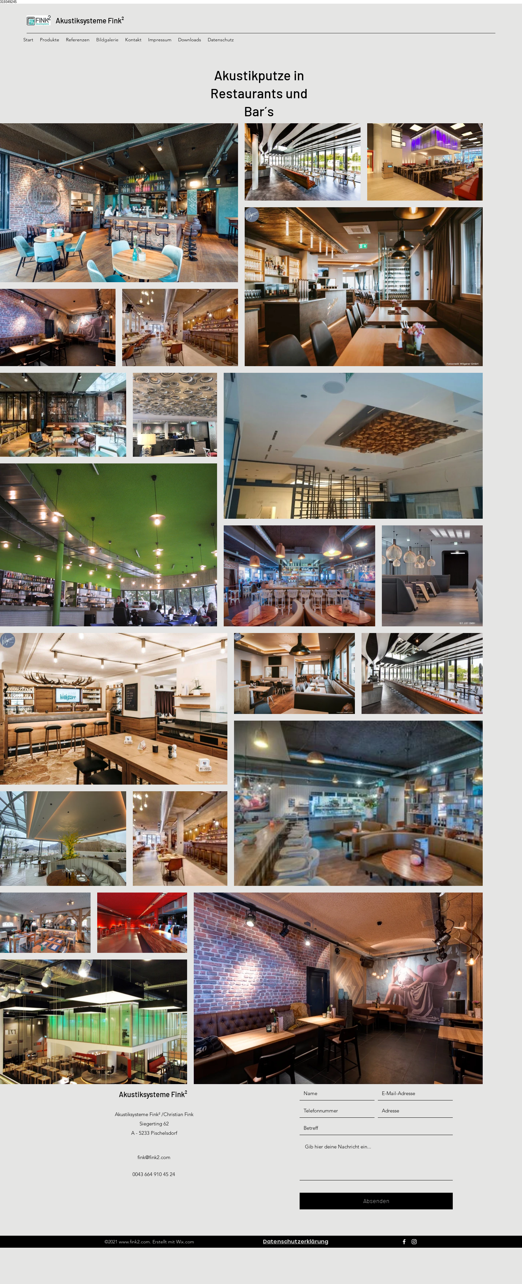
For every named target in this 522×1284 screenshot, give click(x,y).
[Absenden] (376, 1201)
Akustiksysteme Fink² (90, 20)
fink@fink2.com (153, 1157)
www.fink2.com (134, 1242)
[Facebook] (404, 1241)
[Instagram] (414, 1241)
